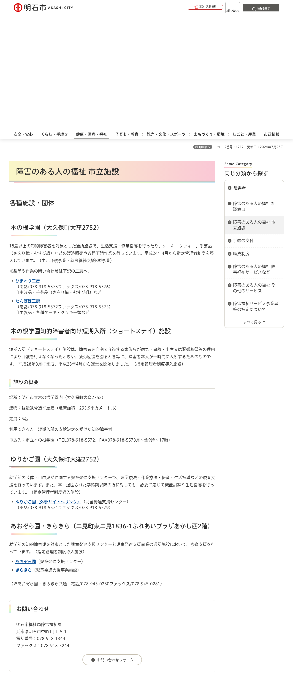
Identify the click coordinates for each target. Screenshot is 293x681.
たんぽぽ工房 (27, 186)
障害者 (239, 73)
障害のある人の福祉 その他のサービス (254, 173)
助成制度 (241, 139)
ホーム (14, 572)
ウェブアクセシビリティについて (110, 589)
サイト (253, 589)
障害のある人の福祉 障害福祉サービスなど (254, 154)
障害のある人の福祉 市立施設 (254, 110)
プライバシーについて (175, 589)
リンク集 (220, 589)
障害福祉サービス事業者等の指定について (255, 191)
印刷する (204, 32)
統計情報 (160, 658)
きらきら (23, 455)
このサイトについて (46, 589)
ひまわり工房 (27, 166)
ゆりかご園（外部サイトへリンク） (48, 387)
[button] (187, 7)
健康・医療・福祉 (35, 572)
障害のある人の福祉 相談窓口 (254, 91)
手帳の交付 (243, 126)
